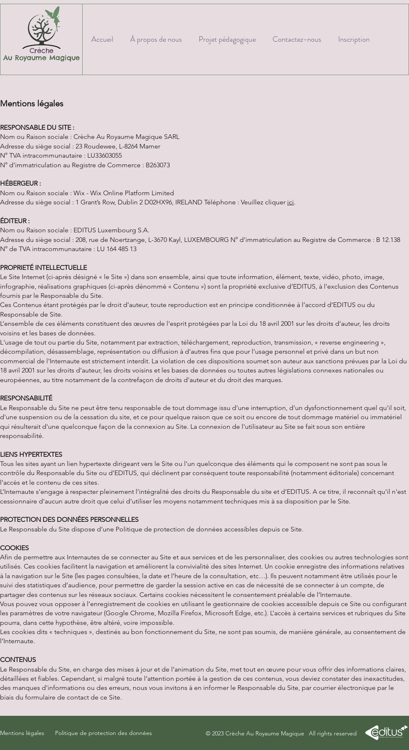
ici (290, 202)
